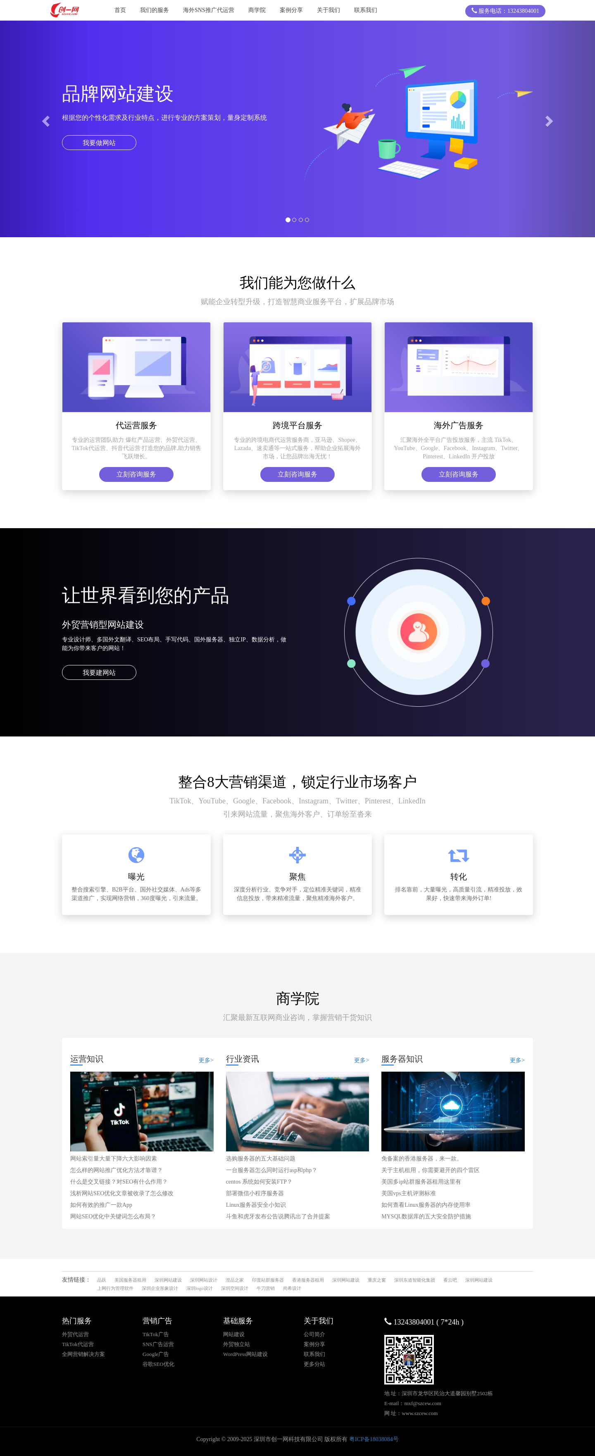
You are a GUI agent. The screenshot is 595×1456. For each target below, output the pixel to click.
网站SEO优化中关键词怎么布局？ (113, 1216)
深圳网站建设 (168, 1279)
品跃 (101, 1279)
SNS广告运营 (158, 1344)
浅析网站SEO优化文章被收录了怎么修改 (122, 1193)
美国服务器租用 (130, 1279)
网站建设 (234, 1334)
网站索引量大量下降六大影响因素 (113, 1159)
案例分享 (291, 10)
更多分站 (314, 1364)
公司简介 (314, 1334)
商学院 (257, 10)
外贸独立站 (236, 1344)
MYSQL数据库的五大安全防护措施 (426, 1216)
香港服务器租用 (308, 1279)
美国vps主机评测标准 (408, 1193)
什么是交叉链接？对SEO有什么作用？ (119, 1182)
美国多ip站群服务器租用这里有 (421, 1182)
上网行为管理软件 (115, 1288)
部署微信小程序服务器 (255, 1193)
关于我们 (328, 10)
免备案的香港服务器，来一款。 (421, 1159)
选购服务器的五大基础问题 (260, 1159)
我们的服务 (154, 10)
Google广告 (156, 1354)
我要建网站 (99, 672)
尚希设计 (292, 1288)
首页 (120, 10)
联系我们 (365, 10)
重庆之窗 (377, 1279)
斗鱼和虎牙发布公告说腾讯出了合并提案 (278, 1216)
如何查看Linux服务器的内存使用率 (425, 1205)
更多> (206, 1060)
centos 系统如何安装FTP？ (259, 1182)
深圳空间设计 (234, 1288)
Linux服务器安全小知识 (256, 1205)
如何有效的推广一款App (101, 1205)
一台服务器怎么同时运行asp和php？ (272, 1170)
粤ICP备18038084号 (374, 1439)
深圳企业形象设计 (160, 1288)
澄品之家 (235, 1279)
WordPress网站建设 (245, 1354)
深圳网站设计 (203, 1279)
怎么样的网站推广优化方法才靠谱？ (116, 1170)
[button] (44, 118)
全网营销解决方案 (83, 1354)
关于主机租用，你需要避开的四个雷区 (430, 1170)
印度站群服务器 (268, 1279)
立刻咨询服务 (136, 474)
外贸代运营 (75, 1334)
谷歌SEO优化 (158, 1364)
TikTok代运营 (78, 1344)
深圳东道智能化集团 (414, 1279)
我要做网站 (99, 142)
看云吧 (450, 1279)
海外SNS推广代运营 (208, 10)
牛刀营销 (266, 1288)
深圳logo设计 (199, 1288)
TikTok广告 (156, 1334)
